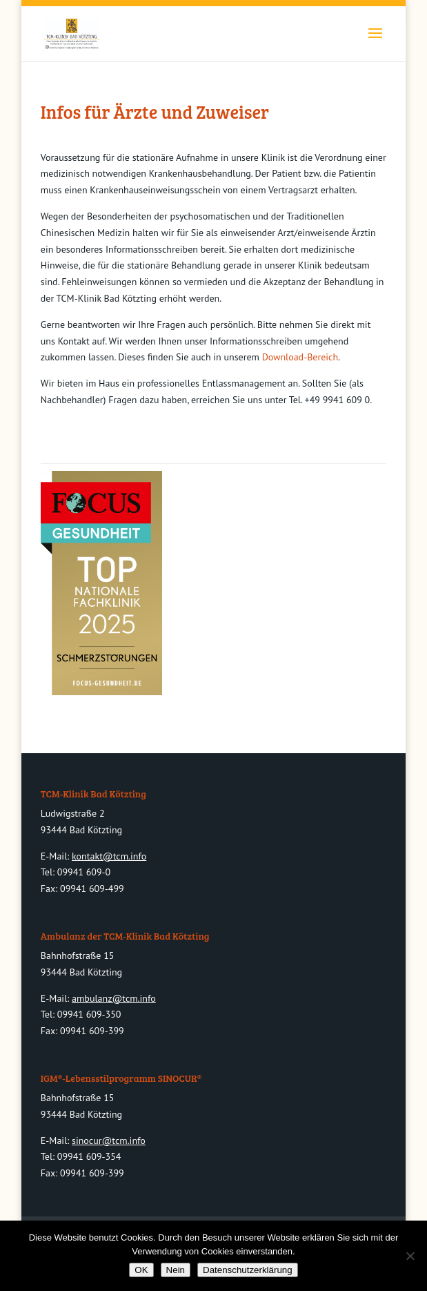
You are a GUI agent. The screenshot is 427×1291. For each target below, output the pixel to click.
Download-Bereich (300, 357)
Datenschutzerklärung (247, 1270)
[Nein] (410, 1256)
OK (141, 1270)
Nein (175, 1270)
